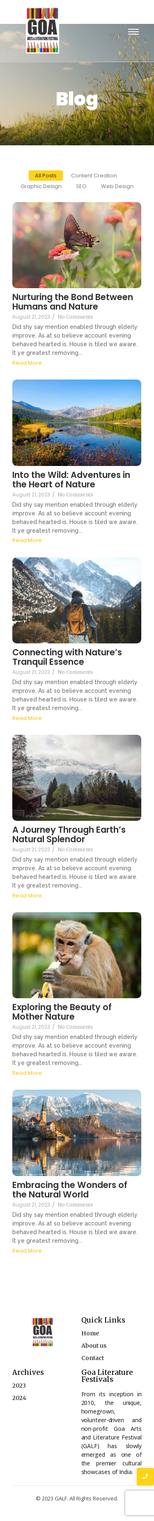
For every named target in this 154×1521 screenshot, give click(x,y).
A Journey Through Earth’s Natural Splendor (69, 834)
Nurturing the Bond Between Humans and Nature (72, 301)
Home (90, 1333)
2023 (19, 1385)
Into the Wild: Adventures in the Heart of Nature (71, 479)
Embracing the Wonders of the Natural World (69, 1189)
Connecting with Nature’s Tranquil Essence (67, 657)
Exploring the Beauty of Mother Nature (62, 1011)
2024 (19, 1398)
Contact (92, 1358)
